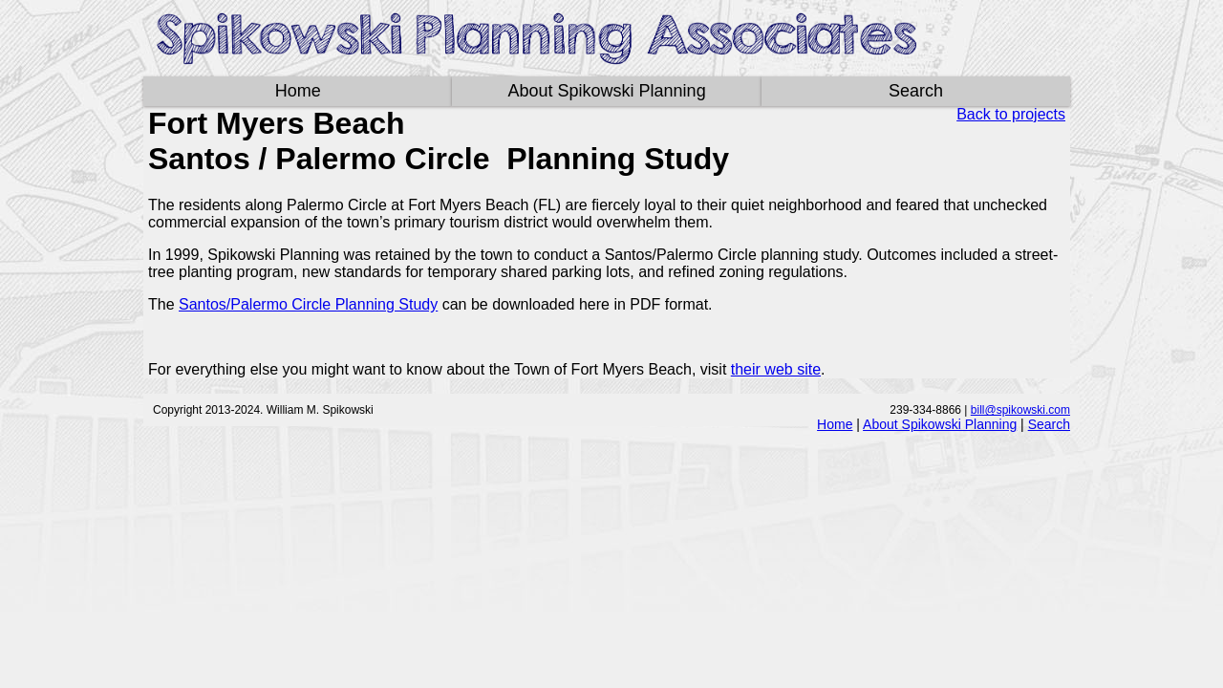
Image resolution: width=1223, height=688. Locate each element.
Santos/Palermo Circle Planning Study (308, 304)
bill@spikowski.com (1020, 410)
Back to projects (1010, 114)
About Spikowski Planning (607, 90)
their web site (776, 369)
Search (916, 90)
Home (298, 90)
